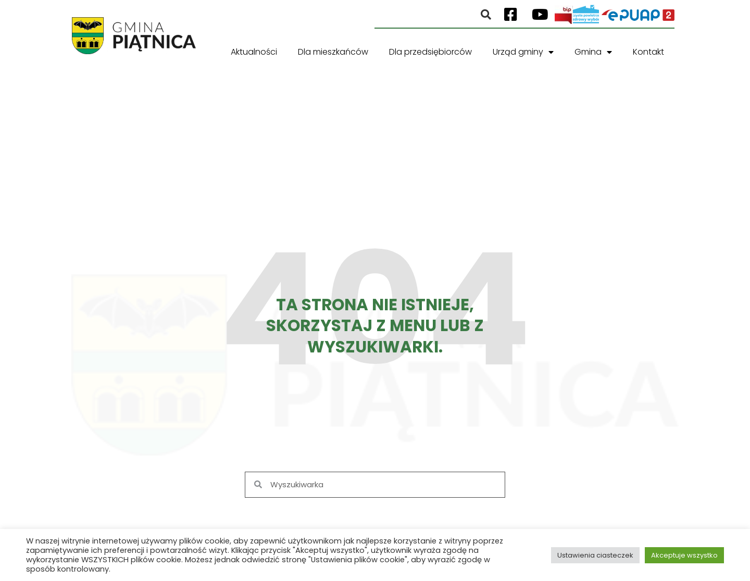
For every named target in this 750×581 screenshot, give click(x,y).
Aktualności (254, 52)
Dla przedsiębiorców (430, 52)
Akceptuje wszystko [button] (684, 555)
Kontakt (648, 52)
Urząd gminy (523, 52)
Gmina (593, 52)
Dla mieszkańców (333, 52)
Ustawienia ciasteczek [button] (595, 555)
